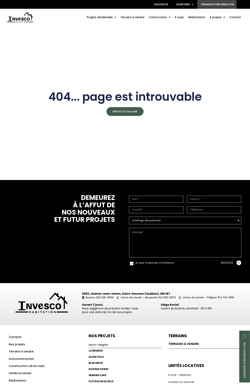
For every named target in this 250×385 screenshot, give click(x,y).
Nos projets (17, 344)
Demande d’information (217, 4)
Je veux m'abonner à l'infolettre (154, 263)
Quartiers (184, 4)
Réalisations (196, 17)
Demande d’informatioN (244, 360)
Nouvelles (161, 4)
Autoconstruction (21, 359)
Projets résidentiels (101, 17)
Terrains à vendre (132, 17)
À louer (179, 17)
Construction (159, 17)
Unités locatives (20, 373)
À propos (217, 17)
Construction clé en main (27, 366)
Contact (235, 17)
